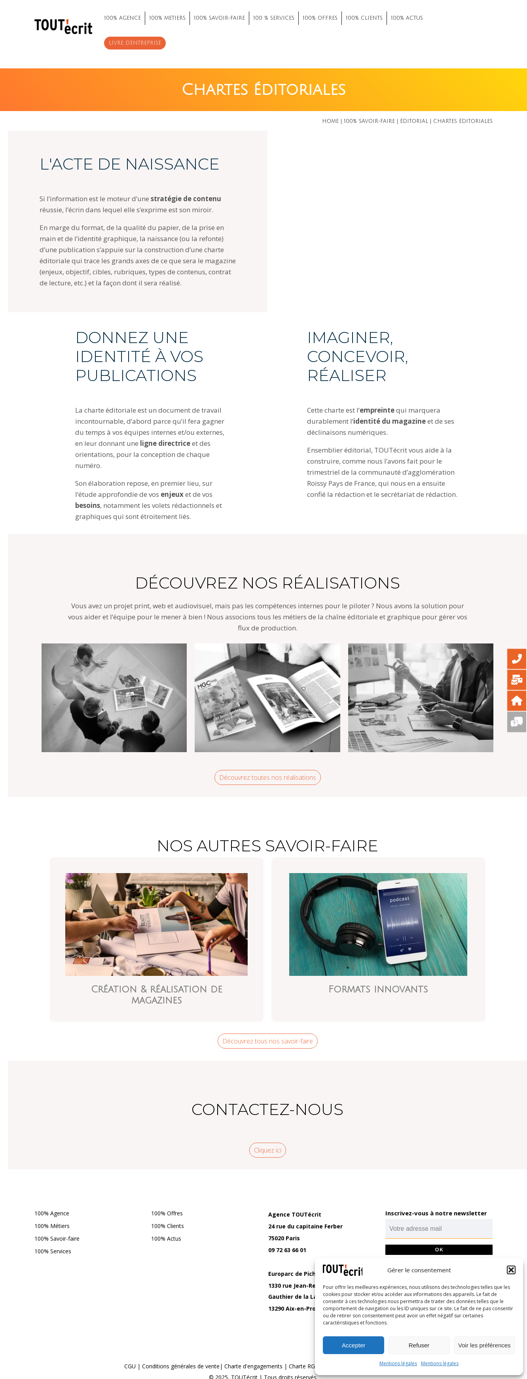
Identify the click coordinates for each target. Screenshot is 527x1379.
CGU (130, 1366)
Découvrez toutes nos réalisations (267, 777)
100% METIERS (167, 18)
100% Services (52, 1251)
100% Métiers (52, 1226)
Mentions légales (398, 1363)
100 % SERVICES (273, 18)
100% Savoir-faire (57, 1238)
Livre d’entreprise (135, 43)
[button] (511, 1270)
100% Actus (166, 1238)
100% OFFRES (320, 18)
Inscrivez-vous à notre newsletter (436, 1213)
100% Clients (167, 1226)
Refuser (419, 1345)
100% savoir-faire (369, 121)
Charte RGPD (306, 1366)
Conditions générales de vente (181, 1366)
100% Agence (51, 1213)
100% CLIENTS (364, 18)
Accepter (353, 1345)
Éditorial (414, 121)
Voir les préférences (484, 1345)
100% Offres (167, 1213)
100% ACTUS (407, 18)
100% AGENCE (122, 18)
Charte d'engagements (253, 1366)
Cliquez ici (267, 1150)
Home (330, 121)
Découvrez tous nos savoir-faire (267, 1041)
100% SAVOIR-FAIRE (219, 18)
